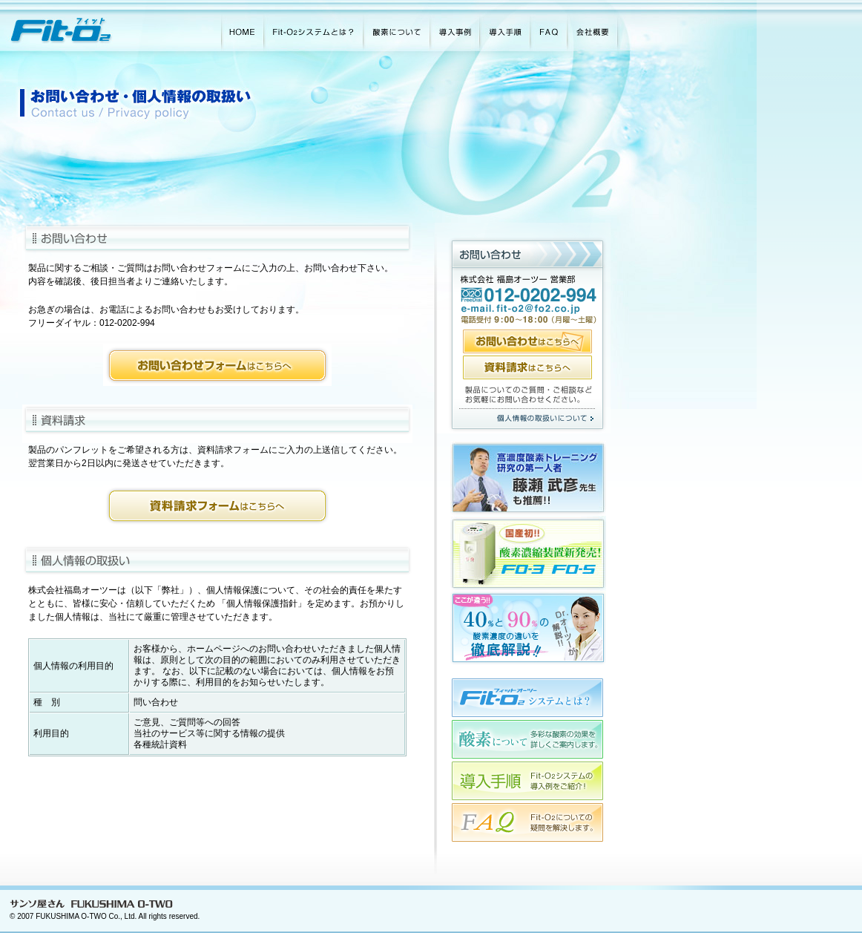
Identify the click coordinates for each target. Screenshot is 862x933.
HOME (242, 25)
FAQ (548, 25)
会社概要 (599, 25)
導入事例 (454, 25)
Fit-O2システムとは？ (313, 25)
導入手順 (504, 25)
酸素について (396, 25)
